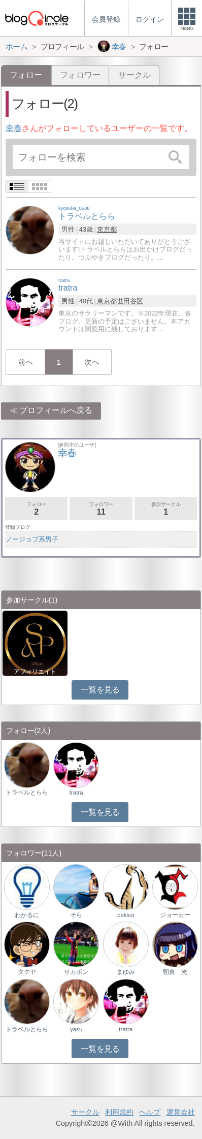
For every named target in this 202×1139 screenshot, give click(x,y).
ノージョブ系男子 (32, 539)
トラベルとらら (27, 792)
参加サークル (165, 508)
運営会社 (180, 1112)
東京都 (107, 229)
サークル (134, 75)
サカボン (76, 972)
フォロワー (80, 75)
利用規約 (119, 1112)
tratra (76, 792)
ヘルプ (149, 1112)
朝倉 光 (175, 972)
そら (76, 915)
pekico (125, 915)
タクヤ (27, 972)
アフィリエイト (35, 672)
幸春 (14, 128)
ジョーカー (175, 915)
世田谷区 (130, 301)
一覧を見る (100, 689)
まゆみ (126, 972)
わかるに (27, 915)
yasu (76, 1029)
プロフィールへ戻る (55, 410)
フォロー (36, 508)
